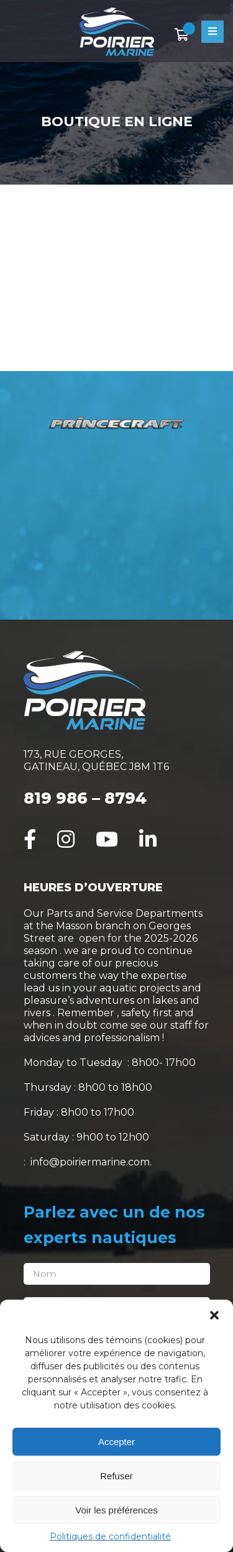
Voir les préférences (116, 1510)
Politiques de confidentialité (110, 1536)
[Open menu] (212, 32)
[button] (214, 1315)
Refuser (116, 1476)
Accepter (116, 1441)
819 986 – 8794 (85, 798)
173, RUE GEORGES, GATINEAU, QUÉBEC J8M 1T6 (96, 760)
